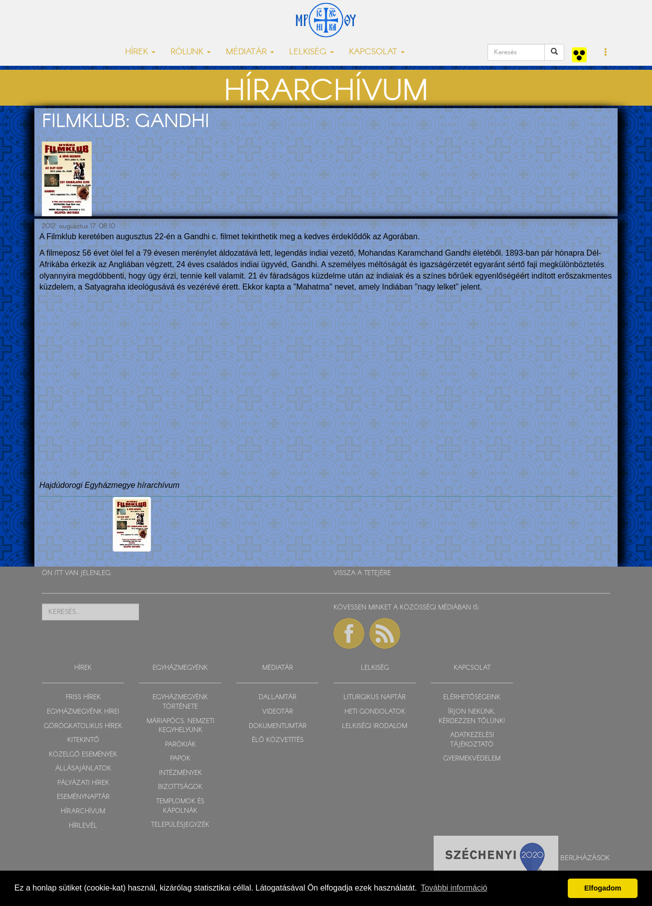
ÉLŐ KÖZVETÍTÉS (278, 740)
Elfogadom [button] (602, 888)
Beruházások (585, 858)
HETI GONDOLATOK (374, 712)
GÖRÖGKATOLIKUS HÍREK (83, 726)
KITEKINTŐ (83, 740)
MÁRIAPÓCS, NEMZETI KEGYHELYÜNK (180, 726)
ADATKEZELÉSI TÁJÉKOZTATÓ (472, 740)
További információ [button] (454, 888)
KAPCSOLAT (472, 668)
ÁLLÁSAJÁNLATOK (83, 768)
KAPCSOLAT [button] (377, 52)
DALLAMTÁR (278, 697)
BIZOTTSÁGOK (180, 787)
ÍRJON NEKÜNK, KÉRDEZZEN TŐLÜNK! (472, 716)
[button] (606, 53)
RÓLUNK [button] (190, 52)
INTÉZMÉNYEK (180, 773)
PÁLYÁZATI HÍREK (83, 783)
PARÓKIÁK (180, 745)
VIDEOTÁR (277, 712)
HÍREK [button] (140, 52)
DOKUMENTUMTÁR (278, 726)
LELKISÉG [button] (311, 52)
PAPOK (180, 758)
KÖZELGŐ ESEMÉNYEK (83, 754)
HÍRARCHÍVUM (83, 811)
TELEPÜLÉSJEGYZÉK (180, 825)
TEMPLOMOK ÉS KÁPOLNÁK (180, 806)
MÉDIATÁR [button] (250, 52)
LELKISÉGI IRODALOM (374, 726)
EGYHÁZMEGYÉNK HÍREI (83, 712)
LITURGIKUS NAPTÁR (374, 697)
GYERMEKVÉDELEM (471, 758)
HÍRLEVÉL (83, 826)
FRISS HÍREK (83, 697)
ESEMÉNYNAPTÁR (83, 797)
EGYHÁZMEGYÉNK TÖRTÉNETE (180, 702)
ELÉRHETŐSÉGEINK (471, 697)
